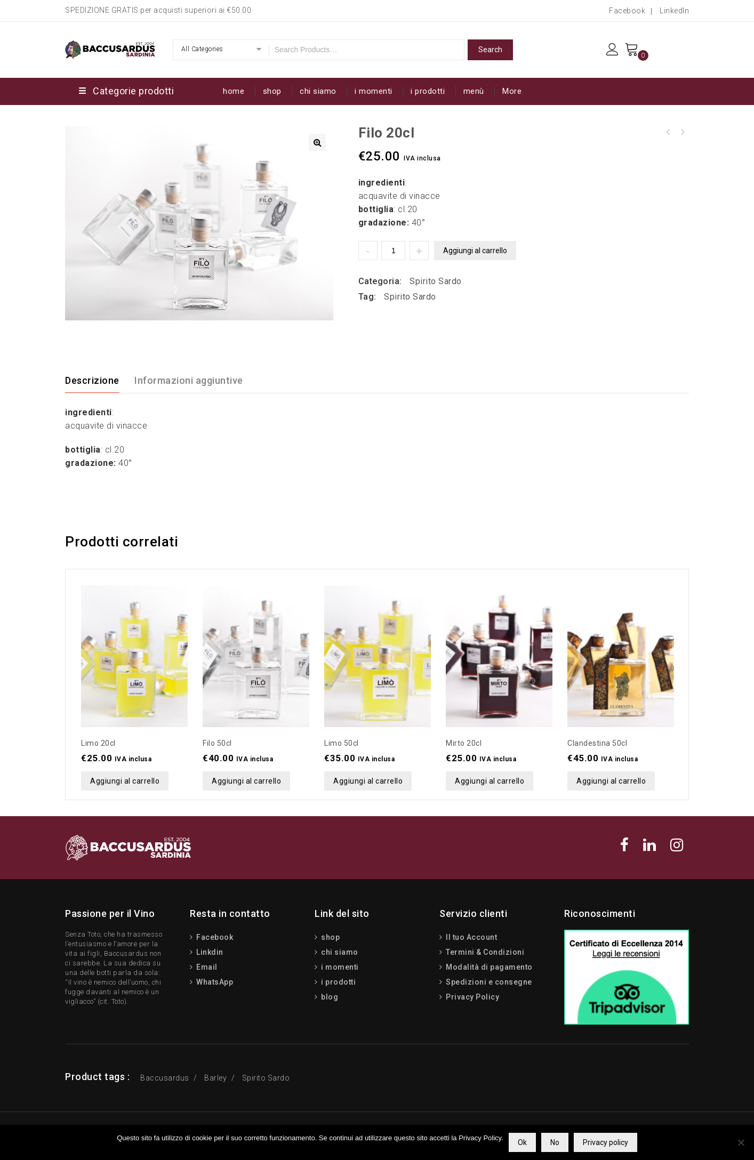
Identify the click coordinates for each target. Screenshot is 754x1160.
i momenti (373, 91)
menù (473, 91)
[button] (317, 142)
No (554, 1142)
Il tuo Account (471, 937)
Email (206, 967)
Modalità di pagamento (488, 967)
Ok (522, 1142)
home (233, 91)
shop (272, 91)
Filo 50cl (668, 132)
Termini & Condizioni (484, 952)
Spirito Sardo (436, 281)
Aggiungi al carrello (475, 250)
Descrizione (92, 380)
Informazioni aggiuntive (188, 380)
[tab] (98, 380)
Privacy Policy (472, 997)
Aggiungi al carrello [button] (124, 781)
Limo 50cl (682, 132)
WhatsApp (214, 982)
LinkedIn (674, 10)
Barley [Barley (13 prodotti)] (215, 1078)
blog (329, 997)
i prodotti (428, 91)
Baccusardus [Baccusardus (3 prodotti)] (164, 1078)
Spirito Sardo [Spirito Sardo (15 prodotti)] (266, 1078)
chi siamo (318, 91)
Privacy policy (605, 1142)
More (512, 91)
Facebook (627, 10)
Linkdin (209, 952)
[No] (740, 1142)
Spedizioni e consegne (488, 982)
